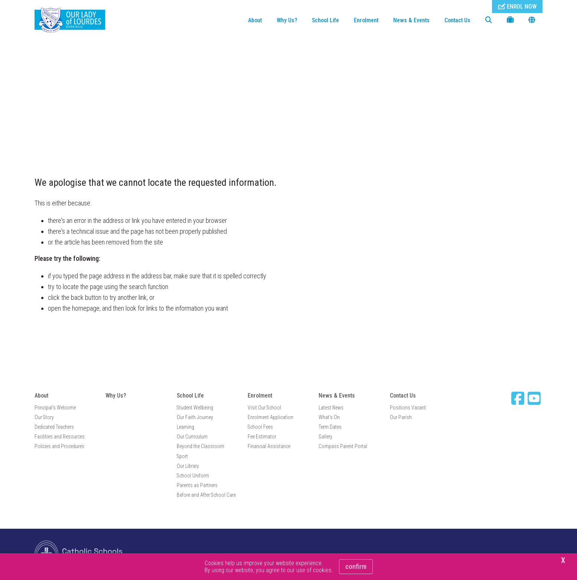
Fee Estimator (262, 437)
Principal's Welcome (55, 408)
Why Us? (287, 20)
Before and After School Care (206, 495)
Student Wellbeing (195, 408)
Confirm (355, 566)
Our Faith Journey (195, 417)
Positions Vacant (408, 408)
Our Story (44, 417)
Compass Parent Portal (343, 446)
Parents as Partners (197, 485)
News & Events (411, 20)
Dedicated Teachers (54, 427)
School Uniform (193, 476)
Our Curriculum (192, 437)
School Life (325, 20)
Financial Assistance (269, 446)
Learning (185, 427)
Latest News (331, 408)
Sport (182, 456)
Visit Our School (264, 408)
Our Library (188, 466)
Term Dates (330, 427)
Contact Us (457, 20)
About (255, 20)
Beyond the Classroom (200, 446)
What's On (329, 417)
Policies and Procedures (59, 446)
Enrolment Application (270, 417)
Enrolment (366, 20)
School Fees (260, 427)
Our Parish (401, 417)
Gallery (325, 437)
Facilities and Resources (60, 437)
